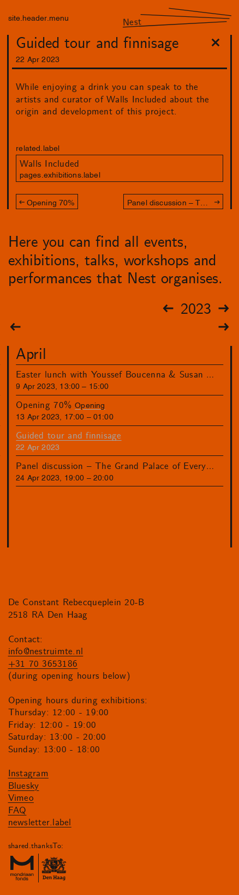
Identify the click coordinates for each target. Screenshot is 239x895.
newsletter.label (39, 823)
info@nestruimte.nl (45, 651)
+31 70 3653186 (43, 664)
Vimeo (21, 798)
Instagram (28, 774)
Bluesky (23, 786)
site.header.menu (38, 17)
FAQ (17, 811)
